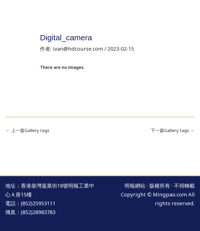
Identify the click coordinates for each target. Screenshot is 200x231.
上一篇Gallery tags (27, 130)
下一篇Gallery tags (172, 130)
